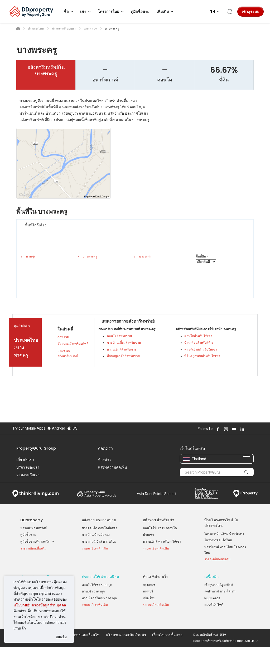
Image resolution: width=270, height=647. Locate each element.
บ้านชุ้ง (31, 256)
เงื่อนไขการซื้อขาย (167, 635)
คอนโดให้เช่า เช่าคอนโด (160, 528)
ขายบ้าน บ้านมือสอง (96, 535)
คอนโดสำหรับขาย (119, 336)
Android (56, 428)
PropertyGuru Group (36, 448)
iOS (72, 428)
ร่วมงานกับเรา (28, 475)
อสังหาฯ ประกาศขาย (99, 520)
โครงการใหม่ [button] (112, 11)
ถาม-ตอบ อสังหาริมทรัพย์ (67, 353)
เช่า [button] (86, 11)
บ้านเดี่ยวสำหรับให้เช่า (199, 342)
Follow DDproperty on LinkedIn (242, 429)
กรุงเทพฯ (149, 585)
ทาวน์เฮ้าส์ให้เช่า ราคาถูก (99, 598)
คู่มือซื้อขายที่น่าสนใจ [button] (37, 541)
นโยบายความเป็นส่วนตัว (126, 635)
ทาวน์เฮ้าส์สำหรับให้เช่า (200, 349)
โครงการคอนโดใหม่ (218, 540)
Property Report (206, 493)
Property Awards (96, 494)
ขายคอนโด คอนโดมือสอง (99, 528)
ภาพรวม (63, 337)
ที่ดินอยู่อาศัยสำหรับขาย (123, 356)
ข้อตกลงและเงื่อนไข (83, 635)
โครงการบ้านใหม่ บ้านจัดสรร (224, 534)
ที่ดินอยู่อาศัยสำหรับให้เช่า (202, 356)
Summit (156, 494)
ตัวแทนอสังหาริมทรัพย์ (72, 344)
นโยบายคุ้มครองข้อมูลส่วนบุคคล (39, 605)
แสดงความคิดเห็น (112, 467)
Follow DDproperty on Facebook (218, 429)
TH (215, 11)
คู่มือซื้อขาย (28, 535)
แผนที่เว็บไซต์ (213, 605)
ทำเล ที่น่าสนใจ (155, 576)
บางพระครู (90, 256)
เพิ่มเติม (166, 11)
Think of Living (35, 493)
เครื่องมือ (211, 576)
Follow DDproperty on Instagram (226, 429)
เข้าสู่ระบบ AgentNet (218, 585)
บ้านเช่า (148, 535)
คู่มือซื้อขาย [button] (140, 11)
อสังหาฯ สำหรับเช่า (158, 520)
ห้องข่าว (104, 460)
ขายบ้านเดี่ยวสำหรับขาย (124, 342)
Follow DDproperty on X (249, 429)
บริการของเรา (27, 467)
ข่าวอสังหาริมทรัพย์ (33, 528)
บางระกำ (145, 256)
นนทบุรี (148, 591)
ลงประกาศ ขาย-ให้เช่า (219, 591)
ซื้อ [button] (69, 11)
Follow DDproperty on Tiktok (255, 429)
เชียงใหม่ (149, 598)
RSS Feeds (212, 598)
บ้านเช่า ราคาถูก (93, 591)
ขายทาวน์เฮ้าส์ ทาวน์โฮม (99, 541)
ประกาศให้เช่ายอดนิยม (100, 576)
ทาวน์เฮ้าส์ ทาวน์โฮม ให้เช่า (162, 541)
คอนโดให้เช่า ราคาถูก (97, 585)
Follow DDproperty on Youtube (234, 429)
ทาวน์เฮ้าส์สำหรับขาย (122, 349)
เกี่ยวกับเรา (25, 460)
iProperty (245, 494)
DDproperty (31, 520)
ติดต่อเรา (105, 448)
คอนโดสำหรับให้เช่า (198, 336)
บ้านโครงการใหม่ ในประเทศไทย (221, 522)
